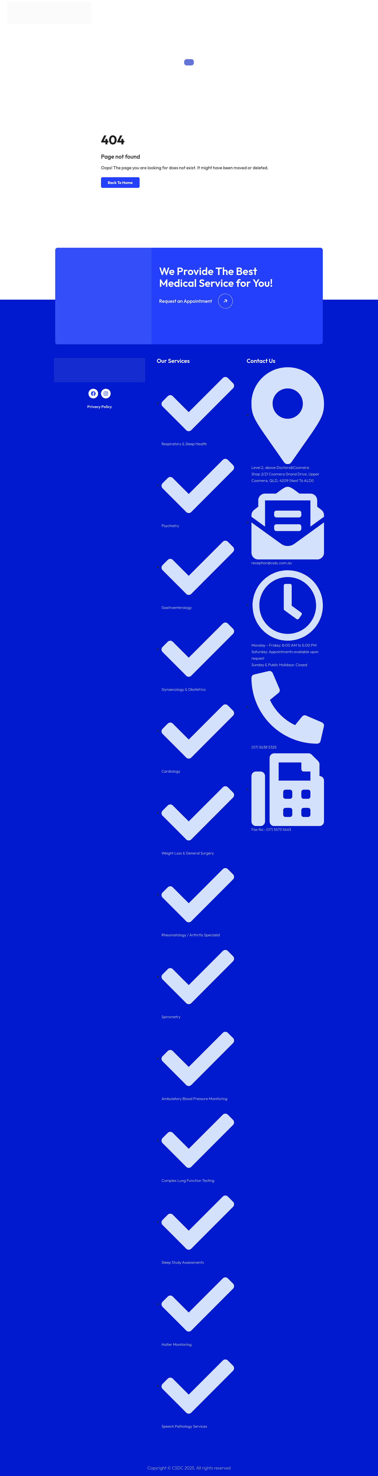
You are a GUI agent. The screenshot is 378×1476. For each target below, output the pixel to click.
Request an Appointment (196, 301)
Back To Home (120, 182)
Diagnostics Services (316, 14)
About (238, 14)
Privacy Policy (99, 406)
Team (282, 14)
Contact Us (356, 14)
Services (258, 14)
